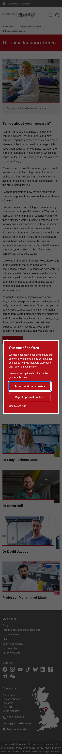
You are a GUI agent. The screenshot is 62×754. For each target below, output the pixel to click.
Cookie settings (17, 405)
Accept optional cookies (30, 386)
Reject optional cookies (30, 397)
